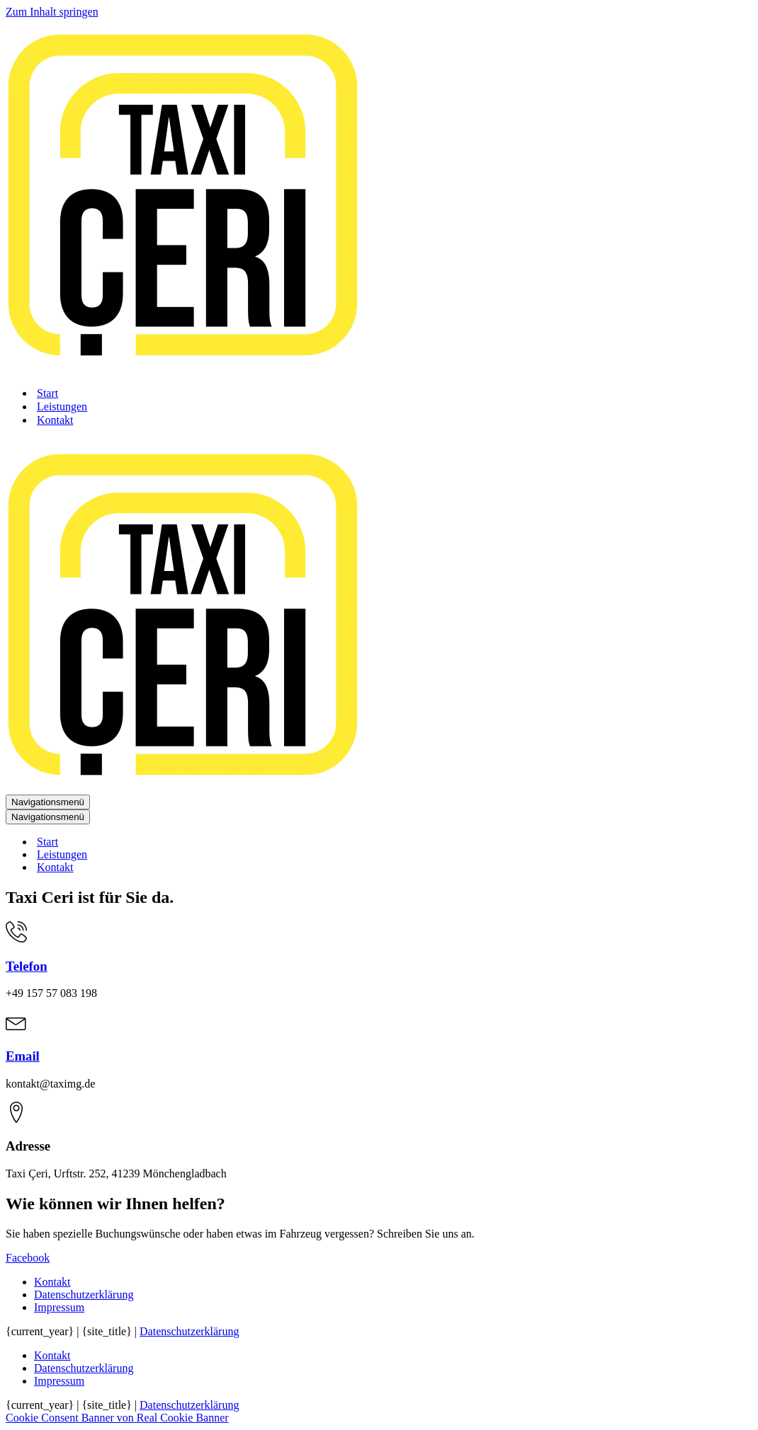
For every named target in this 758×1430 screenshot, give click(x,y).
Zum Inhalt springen (52, 12)
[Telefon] (16, 939)
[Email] (16, 1028)
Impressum (59, 1307)
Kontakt (55, 420)
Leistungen (62, 406)
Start (47, 393)
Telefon (26, 966)
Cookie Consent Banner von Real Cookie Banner (117, 1418)
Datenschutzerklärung (83, 1294)
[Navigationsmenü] (48, 802)
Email (23, 1056)
